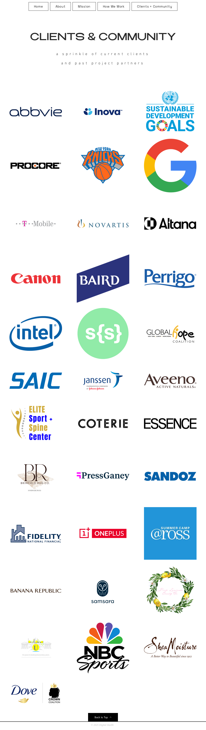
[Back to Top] (103, 717)
